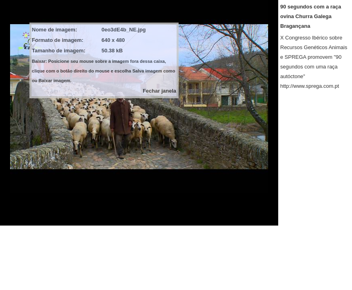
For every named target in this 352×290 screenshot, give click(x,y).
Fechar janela (159, 91)
